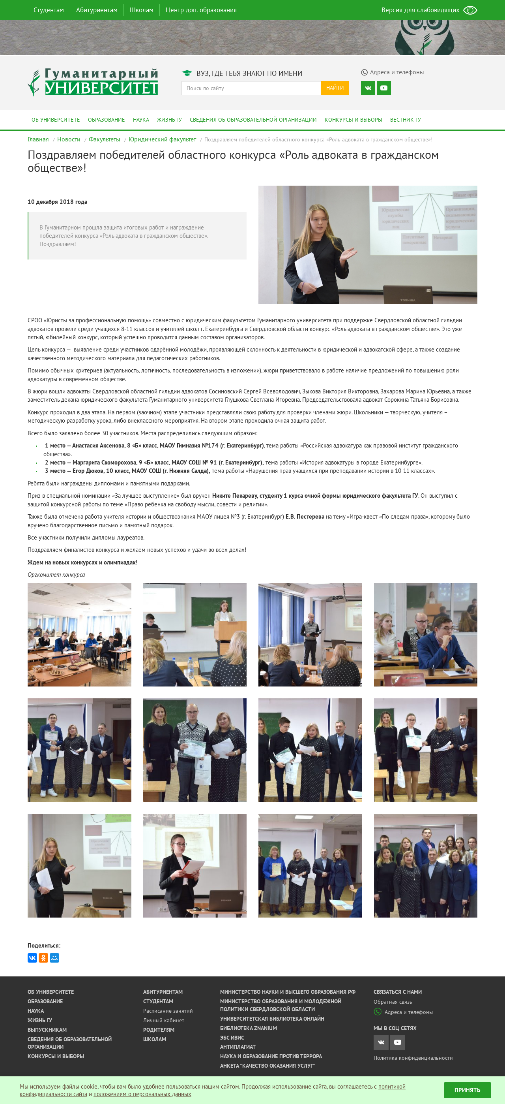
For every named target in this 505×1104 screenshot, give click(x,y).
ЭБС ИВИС (232, 1037)
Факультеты (104, 139)
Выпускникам (47, 1029)
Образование (106, 119)
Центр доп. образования (201, 10)
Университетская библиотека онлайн (272, 1018)
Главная (38, 139)
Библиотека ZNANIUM (248, 1028)
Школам (141, 10)
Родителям (158, 1029)
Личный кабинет (163, 1020)
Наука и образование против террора (271, 1056)
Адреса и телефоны (403, 1012)
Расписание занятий (168, 1010)
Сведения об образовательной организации (253, 119)
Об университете (56, 119)
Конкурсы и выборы (353, 119)
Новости (68, 139)
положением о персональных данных (142, 1094)
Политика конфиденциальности (413, 1057)
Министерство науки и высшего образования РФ (287, 991)
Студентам (49, 10)
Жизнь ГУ (169, 119)
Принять (467, 1090)
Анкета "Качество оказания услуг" (267, 1065)
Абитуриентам (97, 10)
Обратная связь (393, 1001)
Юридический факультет (162, 139)
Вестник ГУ (405, 119)
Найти (335, 87)
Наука (141, 119)
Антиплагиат (238, 1046)
